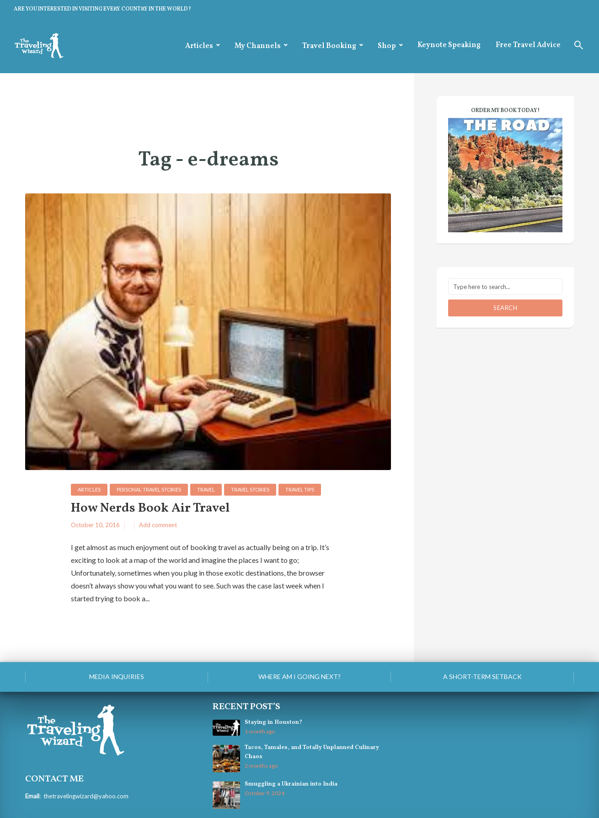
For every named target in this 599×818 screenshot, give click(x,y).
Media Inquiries (116, 676)
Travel (206, 489)
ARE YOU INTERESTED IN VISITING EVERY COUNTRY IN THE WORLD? (102, 9)
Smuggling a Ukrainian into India (291, 784)
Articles (199, 46)
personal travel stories (149, 489)
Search (505, 307)
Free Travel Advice (528, 45)
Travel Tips (299, 489)
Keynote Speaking (449, 45)
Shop (387, 46)
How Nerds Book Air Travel (150, 508)
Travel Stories (250, 489)
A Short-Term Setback (482, 676)
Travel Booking (329, 46)
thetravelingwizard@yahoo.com (85, 796)
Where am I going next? (299, 676)
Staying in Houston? (273, 722)
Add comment (158, 525)
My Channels (258, 46)
